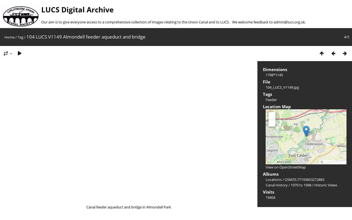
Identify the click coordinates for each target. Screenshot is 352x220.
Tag (20, 37)
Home (9, 37)
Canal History (277, 185)
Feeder (271, 99)
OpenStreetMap (334, 162)
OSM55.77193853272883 (304, 179)
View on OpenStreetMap (286, 167)
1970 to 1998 (301, 185)
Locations (274, 179)
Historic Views (325, 185)
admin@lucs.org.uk (289, 22)
